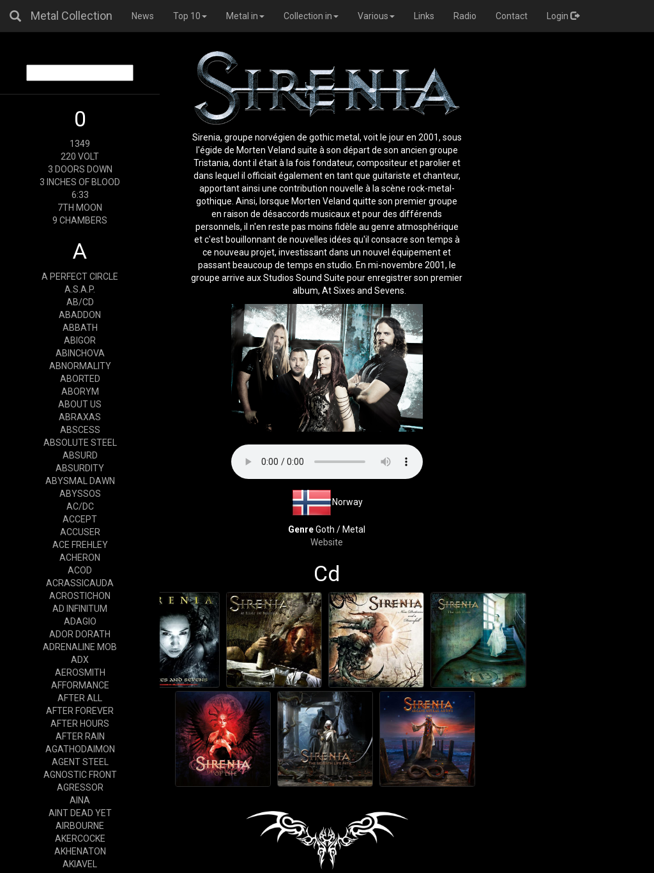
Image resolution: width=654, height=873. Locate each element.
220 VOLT (80, 156)
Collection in (311, 16)
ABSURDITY (80, 468)
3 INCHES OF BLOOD (80, 182)
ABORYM (80, 391)
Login (563, 16)
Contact (512, 16)
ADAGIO (80, 621)
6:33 (80, 195)
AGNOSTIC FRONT (80, 775)
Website (326, 542)
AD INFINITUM (79, 609)
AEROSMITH (80, 672)
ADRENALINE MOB (80, 647)
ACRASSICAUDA (80, 583)
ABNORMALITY (80, 366)
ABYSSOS (80, 494)
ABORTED (80, 379)
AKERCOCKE (80, 838)
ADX (80, 660)
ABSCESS (80, 430)
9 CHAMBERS (79, 220)
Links (424, 16)
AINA (80, 800)
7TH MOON (79, 207)
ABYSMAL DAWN (80, 481)
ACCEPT (80, 519)
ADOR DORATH (79, 634)
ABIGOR (80, 340)
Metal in (245, 16)
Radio (464, 16)
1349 (80, 144)
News (143, 16)
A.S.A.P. (80, 289)
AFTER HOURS (79, 723)
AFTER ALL (79, 698)
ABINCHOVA (80, 353)
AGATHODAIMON (80, 749)
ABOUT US (80, 404)
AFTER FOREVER (80, 711)
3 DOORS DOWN (80, 169)
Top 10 (190, 16)
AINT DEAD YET (80, 813)
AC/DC (80, 506)
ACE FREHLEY (80, 545)
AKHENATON (80, 851)
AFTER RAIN (80, 736)
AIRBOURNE (80, 826)
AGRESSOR (80, 787)
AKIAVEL (80, 864)
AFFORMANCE (80, 685)
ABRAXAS (80, 417)
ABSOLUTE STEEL (80, 442)
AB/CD (80, 302)
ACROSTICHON (79, 596)
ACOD (80, 570)
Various (376, 16)
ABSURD (80, 455)
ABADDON (80, 315)
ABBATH (80, 328)
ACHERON (79, 557)
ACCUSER (80, 532)
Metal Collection (71, 15)
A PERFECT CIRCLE (80, 276)
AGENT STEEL (80, 762)
